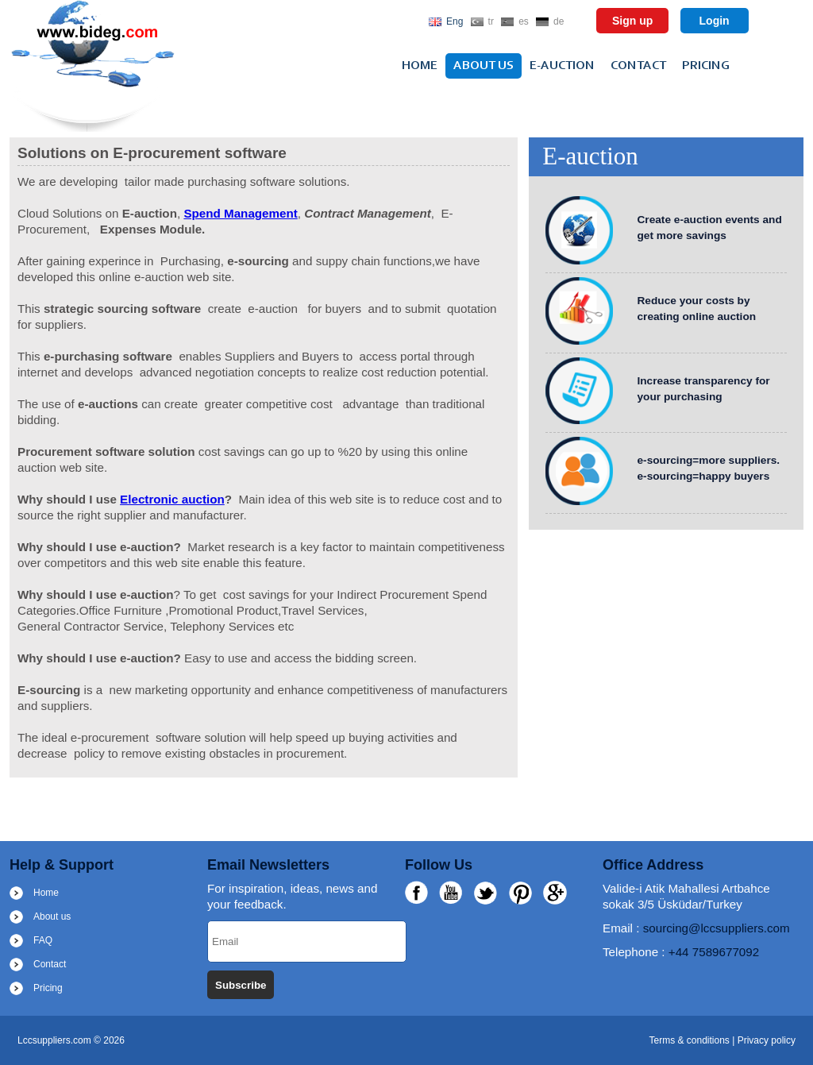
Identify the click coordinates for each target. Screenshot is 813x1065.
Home (419, 66)
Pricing (706, 66)
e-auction (562, 66)
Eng (454, 21)
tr (491, 21)
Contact (638, 66)
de (558, 21)
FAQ (42, 940)
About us (483, 66)
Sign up (632, 20)
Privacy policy (767, 1040)
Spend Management (240, 213)
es (523, 21)
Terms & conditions (690, 1040)
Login (714, 20)
